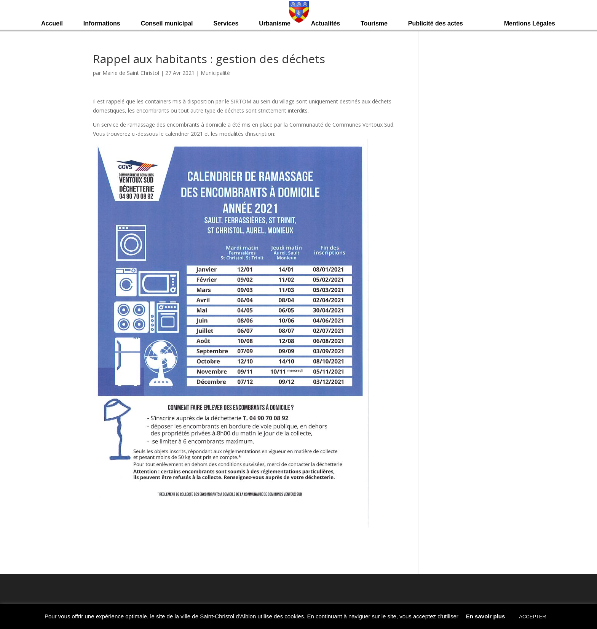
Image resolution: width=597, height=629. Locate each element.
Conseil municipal (167, 24)
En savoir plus (485, 616)
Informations (101, 24)
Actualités (325, 24)
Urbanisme (275, 24)
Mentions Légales (529, 24)
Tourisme (374, 24)
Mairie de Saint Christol (130, 72)
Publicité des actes (435, 24)
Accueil (52, 24)
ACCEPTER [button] (532, 616)
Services (225, 24)
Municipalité (215, 72)
